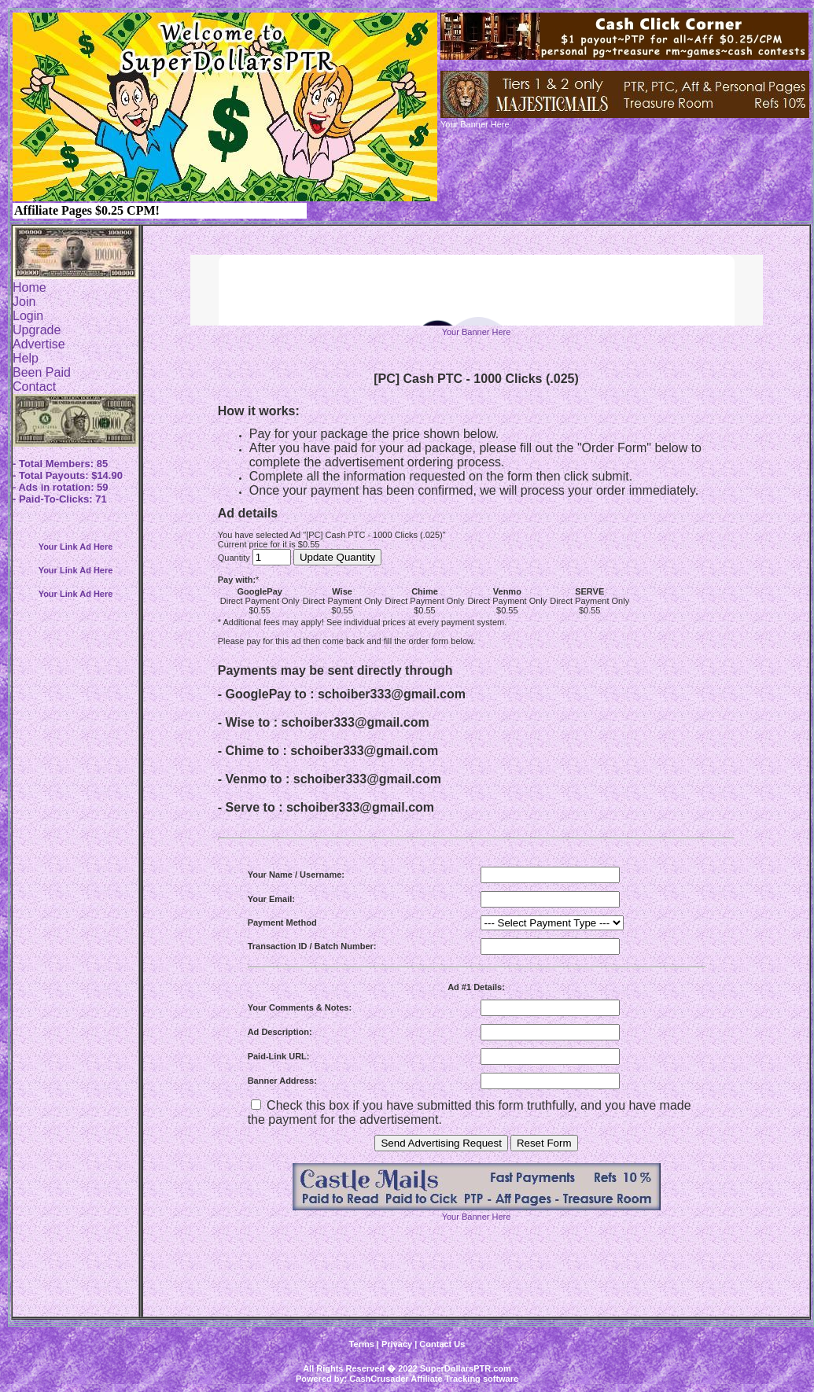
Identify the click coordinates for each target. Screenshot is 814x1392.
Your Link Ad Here (76, 546)
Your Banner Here (476, 332)
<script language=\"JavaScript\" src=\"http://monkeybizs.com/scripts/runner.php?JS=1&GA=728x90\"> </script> (476, 290)
